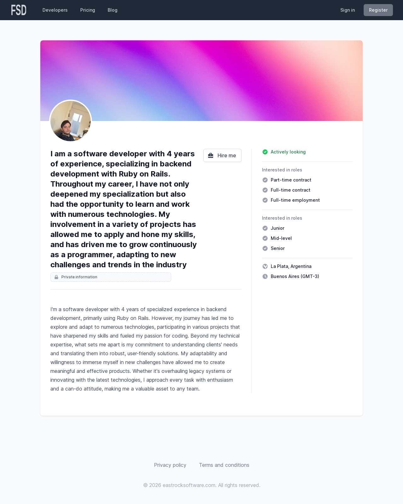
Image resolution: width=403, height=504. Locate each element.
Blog (112, 10)
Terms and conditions (224, 465)
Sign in (347, 10)
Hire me (221, 155)
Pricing (87, 10)
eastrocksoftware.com (189, 485)
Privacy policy (170, 465)
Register (378, 10)
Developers (55, 10)
